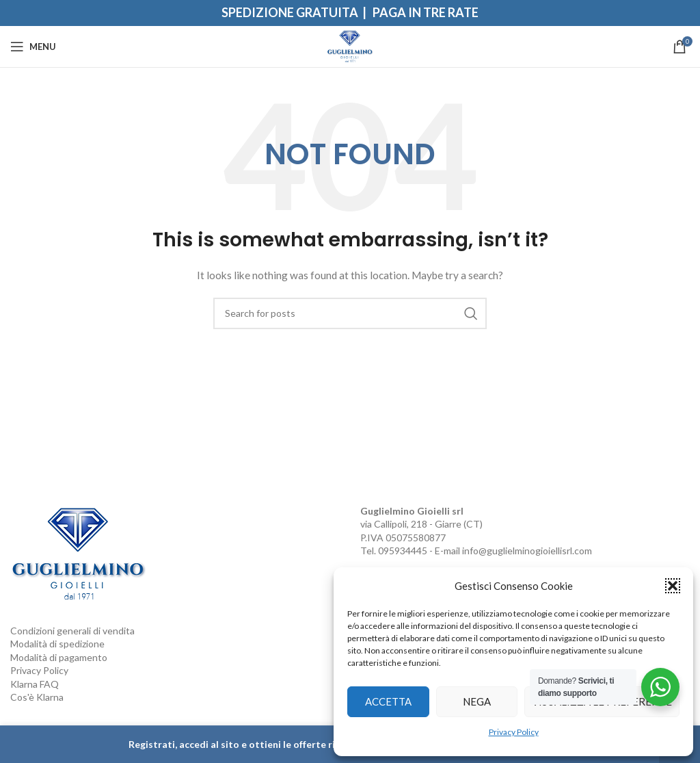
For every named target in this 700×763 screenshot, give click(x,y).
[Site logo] (350, 45)
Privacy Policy (514, 732)
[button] (672, 586)
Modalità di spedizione (57, 643)
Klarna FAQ (34, 684)
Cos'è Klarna (37, 697)
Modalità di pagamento (58, 657)
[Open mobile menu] (33, 46)
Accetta (388, 701)
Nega (477, 701)
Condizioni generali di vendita (72, 630)
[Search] (350, 313)
